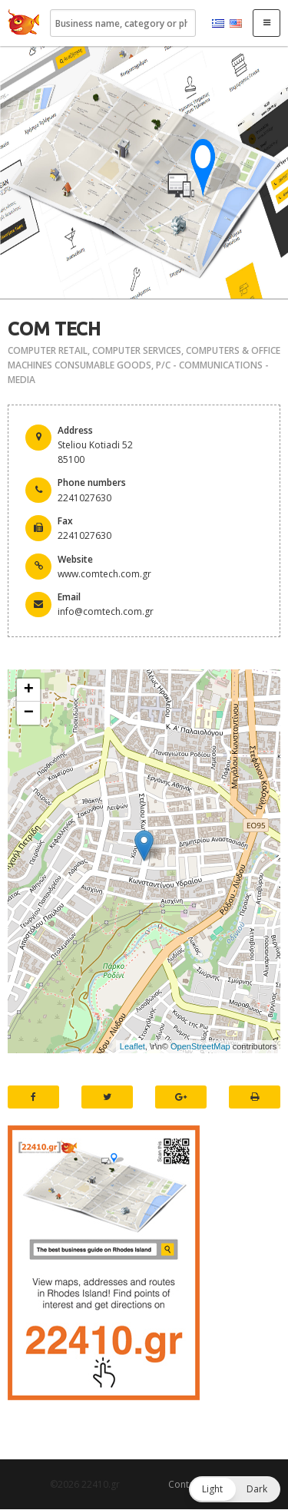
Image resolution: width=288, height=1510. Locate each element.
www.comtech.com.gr (104, 573)
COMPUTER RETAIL (48, 350)
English (236, 24)
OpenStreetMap (200, 1046)
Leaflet (132, 1046)
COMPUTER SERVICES (136, 350)
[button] (234, 1489)
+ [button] (29, 690)
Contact (185, 1484)
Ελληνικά (218, 24)
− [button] (29, 713)
